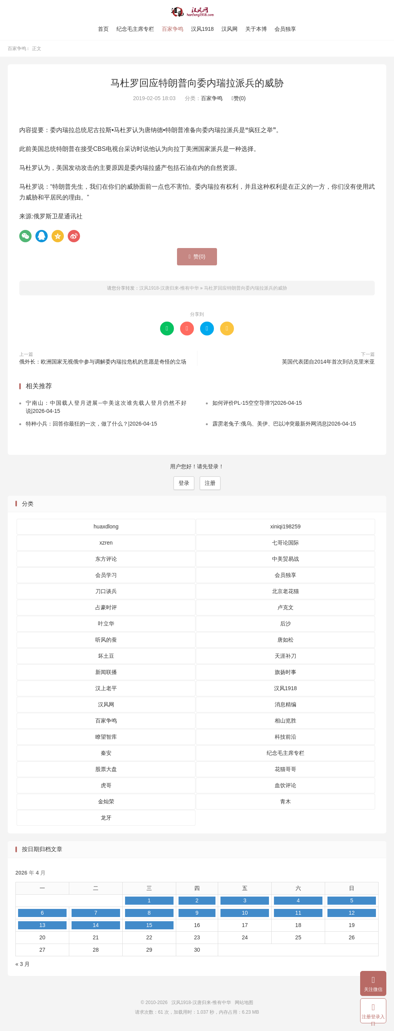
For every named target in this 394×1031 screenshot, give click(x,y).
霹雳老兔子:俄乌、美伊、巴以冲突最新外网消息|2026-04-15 (284, 424)
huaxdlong (106, 526)
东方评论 (106, 559)
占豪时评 (106, 607)
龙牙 (106, 818)
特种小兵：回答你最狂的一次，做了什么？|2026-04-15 (91, 424)
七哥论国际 (285, 543)
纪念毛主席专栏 (135, 29)
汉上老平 (106, 688)
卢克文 (285, 607)
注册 (210, 483)
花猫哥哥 (285, 769)
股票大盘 (106, 769)
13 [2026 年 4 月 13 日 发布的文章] (42, 925)
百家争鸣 (172, 29)
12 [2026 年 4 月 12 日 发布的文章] (352, 913)
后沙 (285, 623)
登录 (184, 483)
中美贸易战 (285, 559)
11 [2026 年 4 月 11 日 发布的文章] (298, 913)
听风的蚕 (106, 640)
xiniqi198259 (285, 526)
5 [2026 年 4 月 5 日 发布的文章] (351, 900)
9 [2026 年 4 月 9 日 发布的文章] (197, 913)
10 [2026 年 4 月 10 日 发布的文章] (245, 913)
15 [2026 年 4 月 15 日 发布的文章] (149, 925)
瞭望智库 (106, 737)
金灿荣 (106, 801)
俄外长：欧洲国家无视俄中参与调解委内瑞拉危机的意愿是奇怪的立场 (102, 362)
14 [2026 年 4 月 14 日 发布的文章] (96, 925)
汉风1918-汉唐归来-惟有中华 (197, 12)
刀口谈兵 (106, 591)
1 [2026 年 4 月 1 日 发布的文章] (149, 900)
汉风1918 (202, 29)
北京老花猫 (285, 591)
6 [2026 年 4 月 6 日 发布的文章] (42, 913)
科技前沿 (285, 737)
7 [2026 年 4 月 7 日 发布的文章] (95, 913)
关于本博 (256, 29)
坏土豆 (106, 656)
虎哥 (106, 785)
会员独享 (285, 29)
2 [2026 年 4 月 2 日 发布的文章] (197, 900)
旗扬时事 (285, 672)
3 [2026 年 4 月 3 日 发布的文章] (244, 900)
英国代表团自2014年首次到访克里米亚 (328, 362)
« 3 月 (22, 964)
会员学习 (106, 575)
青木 (285, 801)
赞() (238, 98)
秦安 (106, 753)
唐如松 (285, 640)
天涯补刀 (285, 656)
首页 (103, 29)
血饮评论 (285, 785)
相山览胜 (285, 721)
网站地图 (244, 1002)
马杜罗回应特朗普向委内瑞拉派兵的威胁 (197, 82)
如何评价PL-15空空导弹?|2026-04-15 (257, 403)
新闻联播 (106, 672)
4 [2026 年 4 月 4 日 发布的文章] (298, 900)
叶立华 (106, 623)
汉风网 (230, 29)
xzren (106, 543)
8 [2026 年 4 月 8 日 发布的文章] (149, 913)
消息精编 (285, 704)
